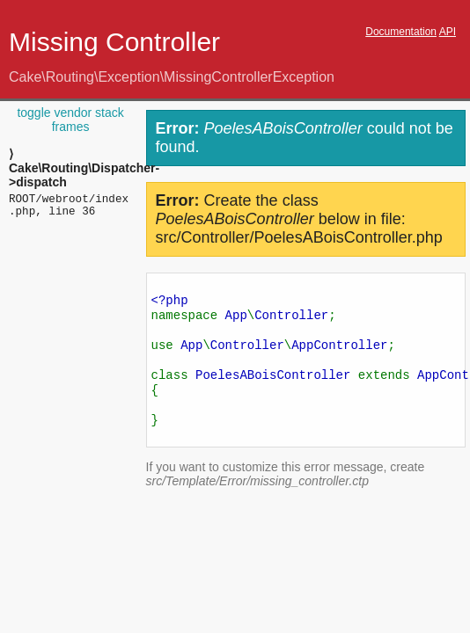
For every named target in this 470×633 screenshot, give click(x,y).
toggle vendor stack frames (70, 120)
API (447, 31)
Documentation (401, 31)
